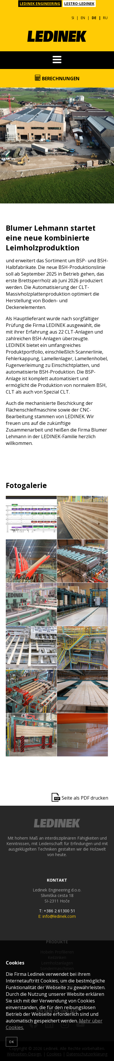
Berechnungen (57, 78)
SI (72, 17)
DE (94, 17)
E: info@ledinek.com (57, 916)
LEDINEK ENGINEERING (40, 3)
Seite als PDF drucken (85, 798)
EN (83, 17)
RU (105, 17)
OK (11, 1042)
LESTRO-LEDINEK (79, 3)
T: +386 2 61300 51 (57, 910)
